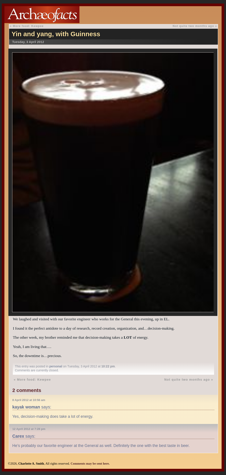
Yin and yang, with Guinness (56, 34)
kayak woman (26, 407)
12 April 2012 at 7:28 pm (28, 429)
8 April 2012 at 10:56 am (28, 400)
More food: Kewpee (28, 26)
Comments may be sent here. (90, 463)
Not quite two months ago (193, 26)
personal (55, 366)
